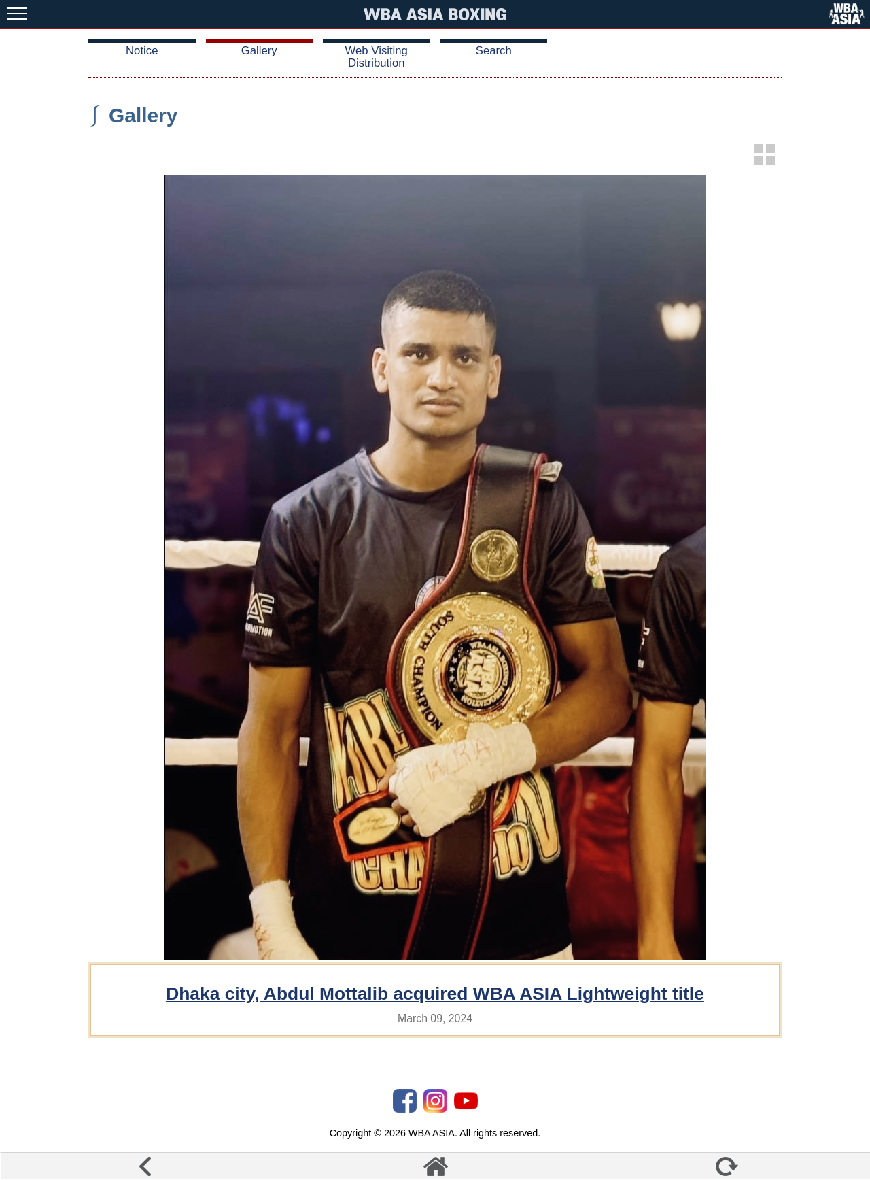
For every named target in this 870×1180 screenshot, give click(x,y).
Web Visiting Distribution (376, 56)
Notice (142, 50)
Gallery (259, 50)
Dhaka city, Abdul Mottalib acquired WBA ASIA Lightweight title (435, 993)
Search (494, 50)
